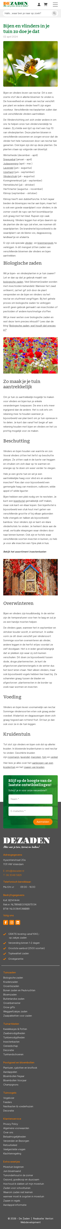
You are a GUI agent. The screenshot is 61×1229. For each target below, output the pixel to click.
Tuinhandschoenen (13, 1054)
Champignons (10, 1084)
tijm (44, 757)
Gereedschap (10, 1046)
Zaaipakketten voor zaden (17, 1015)
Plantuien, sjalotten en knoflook (20, 1067)
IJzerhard (8, 172)
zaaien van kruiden (34, 767)
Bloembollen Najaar (13, 1076)
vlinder (28, 243)
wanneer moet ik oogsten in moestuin (23, 1196)
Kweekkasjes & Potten (15, 1029)
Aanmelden (43, 821)
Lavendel (8, 167)
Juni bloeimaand (12, 1171)
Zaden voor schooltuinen (16, 1188)
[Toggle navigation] (55, 5)
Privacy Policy (10, 1124)
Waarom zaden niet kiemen (18, 1192)
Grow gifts (9, 1007)
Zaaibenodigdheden (14, 1033)
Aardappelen (10, 1072)
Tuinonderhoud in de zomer (18, 1175)
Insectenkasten (11, 1041)
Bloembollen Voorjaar (15, 1080)
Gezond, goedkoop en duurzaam (21, 1179)
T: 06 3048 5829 (12, 875)
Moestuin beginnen (13, 1166)
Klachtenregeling (12, 1153)
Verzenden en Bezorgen (16, 1140)
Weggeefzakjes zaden (15, 1011)
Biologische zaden (13, 977)
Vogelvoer (8, 1098)
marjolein (36, 757)
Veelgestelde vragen (14, 1149)
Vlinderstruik (10, 176)
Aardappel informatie (14, 1204)
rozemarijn (13, 757)
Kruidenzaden (10, 981)
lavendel (25, 757)
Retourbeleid (10, 1145)
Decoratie (8, 1050)
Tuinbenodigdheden (14, 1037)
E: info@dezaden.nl (13, 870)
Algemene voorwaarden (16, 1128)
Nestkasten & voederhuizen (18, 1106)
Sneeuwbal (9, 159)
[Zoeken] (54, 13)
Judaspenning (10, 163)
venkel (54, 757)
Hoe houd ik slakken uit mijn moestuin (23, 1183)
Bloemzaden (10, 994)
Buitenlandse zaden (13, 998)
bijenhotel (19, 500)
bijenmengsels (46, 243)
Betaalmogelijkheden (14, 1136)
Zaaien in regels (11, 1200)
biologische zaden (13, 281)
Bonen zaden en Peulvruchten (19, 990)
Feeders (7, 1102)
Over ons (8, 1132)
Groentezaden (11, 986)
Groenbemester (11, 1003)
